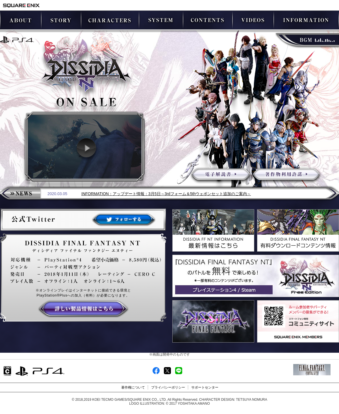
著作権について (133, 387)
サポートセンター (204, 387)
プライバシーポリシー (168, 387)
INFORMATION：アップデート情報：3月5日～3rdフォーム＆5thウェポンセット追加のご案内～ (166, 193)
